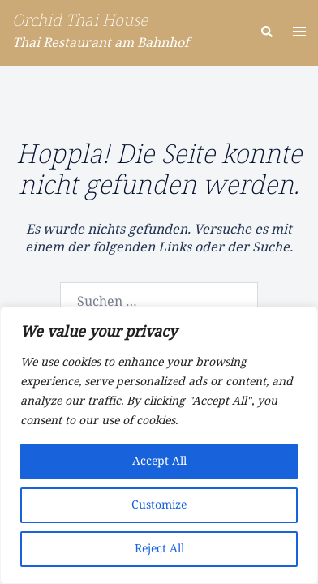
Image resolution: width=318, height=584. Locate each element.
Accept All (159, 461)
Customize (159, 505)
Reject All (159, 549)
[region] (159, 445)
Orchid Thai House (80, 22)
